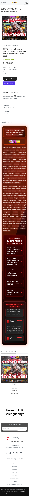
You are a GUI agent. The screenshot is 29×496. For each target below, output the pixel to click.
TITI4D (5, 147)
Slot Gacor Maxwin (12, 8)
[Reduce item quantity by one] (5, 73)
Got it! (5, 493)
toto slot (23, 150)
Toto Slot (14, 475)
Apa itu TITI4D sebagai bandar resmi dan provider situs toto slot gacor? (14, 250)
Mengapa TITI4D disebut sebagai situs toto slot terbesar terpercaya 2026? (14, 261)
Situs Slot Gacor (14, 478)
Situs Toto (14, 472)
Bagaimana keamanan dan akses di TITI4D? (14, 292)
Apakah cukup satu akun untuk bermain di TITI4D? (14, 283)
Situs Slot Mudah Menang (14, 484)
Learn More (22, 491)
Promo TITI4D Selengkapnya (15, 412)
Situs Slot (3, 8)
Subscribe (22, 429)
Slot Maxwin (14, 481)
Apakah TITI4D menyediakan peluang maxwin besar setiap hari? (14, 272)
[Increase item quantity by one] (11, 73)
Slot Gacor (14, 466)
